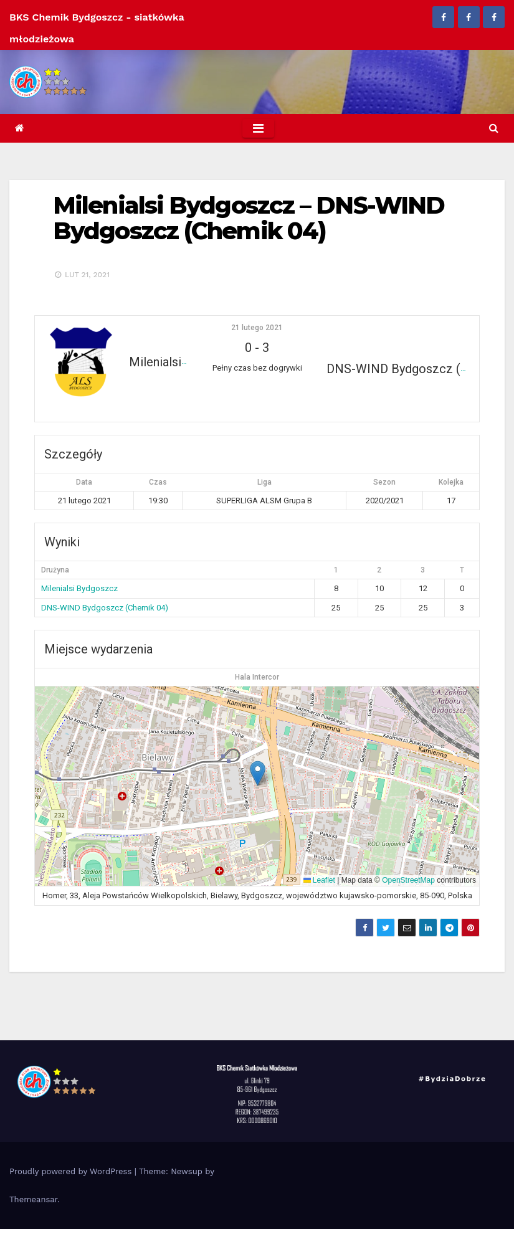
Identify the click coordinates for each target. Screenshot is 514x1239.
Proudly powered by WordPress (72, 1171)
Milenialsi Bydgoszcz (79, 588)
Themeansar (33, 1199)
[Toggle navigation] (258, 128)
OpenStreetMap (408, 880)
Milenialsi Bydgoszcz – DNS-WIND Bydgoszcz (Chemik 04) (248, 218)
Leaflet (319, 880)
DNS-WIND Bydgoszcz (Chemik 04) (104, 607)
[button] (493, 128)
